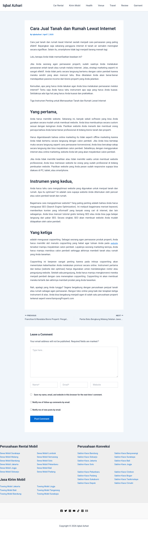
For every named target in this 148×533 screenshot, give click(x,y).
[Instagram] (70, 511)
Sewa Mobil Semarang (48, 457)
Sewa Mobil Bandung (10, 460)
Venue (105, 5)
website (114, 243)
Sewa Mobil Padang (47, 471)
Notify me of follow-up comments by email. (51, 403)
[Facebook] (61, 511)
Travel (115, 5)
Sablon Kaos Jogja (123, 464)
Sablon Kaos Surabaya (125, 457)
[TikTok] (78, 511)
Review (126, 5)
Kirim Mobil (80, 5)
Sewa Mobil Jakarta (10, 464)
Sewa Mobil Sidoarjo (10, 471)
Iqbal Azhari (12, 5)
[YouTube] (74, 511)
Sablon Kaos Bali (122, 460)
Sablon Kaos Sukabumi (89, 479)
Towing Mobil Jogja (46, 486)
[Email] (86, 511)
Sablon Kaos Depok (87, 483)
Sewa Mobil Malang (9, 457)
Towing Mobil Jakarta (10, 486)
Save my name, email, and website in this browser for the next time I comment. (68, 395)
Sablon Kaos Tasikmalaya (127, 479)
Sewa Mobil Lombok (47, 453)
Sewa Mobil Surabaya (10, 453)
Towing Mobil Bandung (11, 493)
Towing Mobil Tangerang (49, 490)
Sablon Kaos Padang (88, 475)
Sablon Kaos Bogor (123, 475)
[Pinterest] (82, 511)
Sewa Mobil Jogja (9, 468)
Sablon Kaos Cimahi (124, 483)
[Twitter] (65, 511)
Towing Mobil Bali (9, 490)
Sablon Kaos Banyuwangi (126, 453)
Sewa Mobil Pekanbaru (48, 464)
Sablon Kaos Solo (86, 464)
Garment (138, 5)
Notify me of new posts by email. (46, 410)
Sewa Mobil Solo (45, 460)
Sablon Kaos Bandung (88, 453)
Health (94, 5)
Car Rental (66, 5)
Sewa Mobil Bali (45, 468)
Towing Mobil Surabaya (48, 493)
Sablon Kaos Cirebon (124, 471)
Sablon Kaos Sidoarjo (88, 457)
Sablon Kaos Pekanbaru (89, 471)
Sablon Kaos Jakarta (88, 460)
